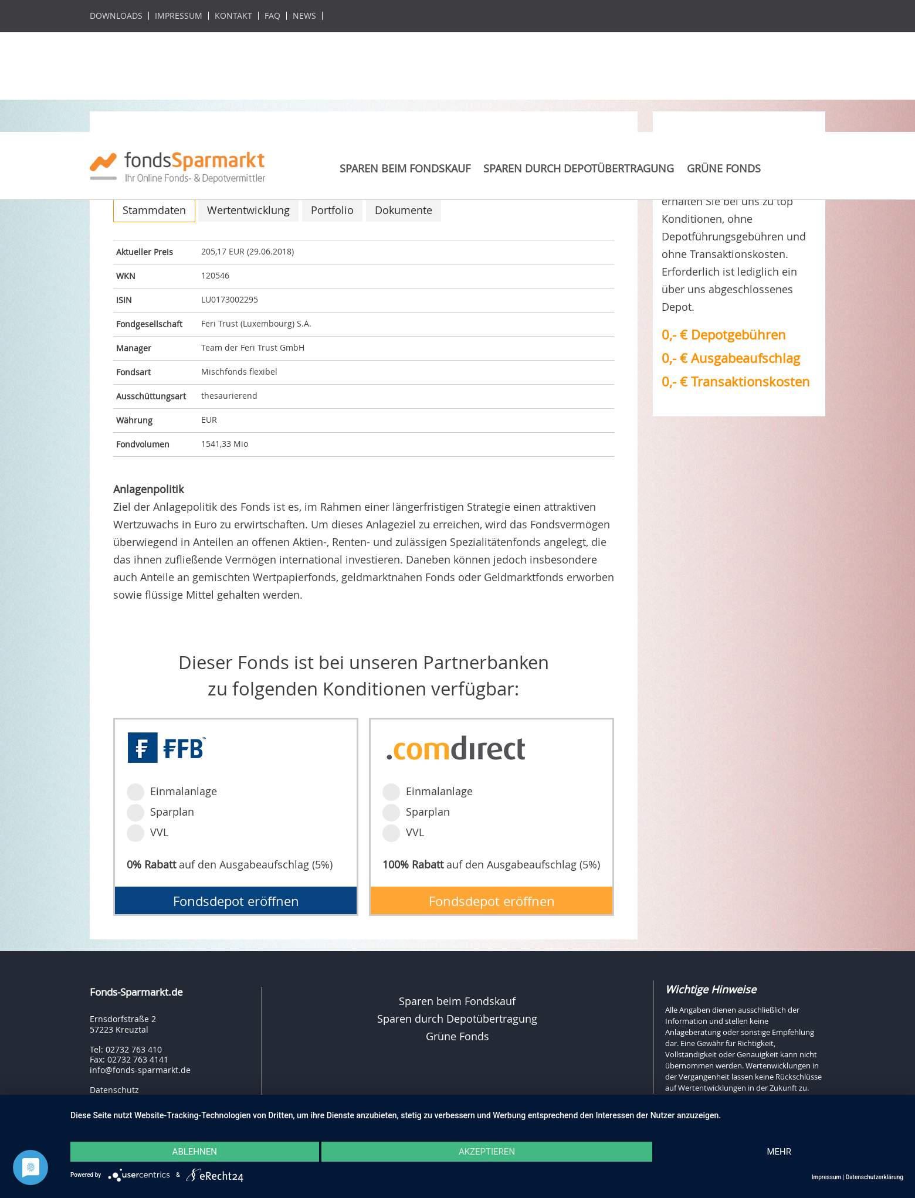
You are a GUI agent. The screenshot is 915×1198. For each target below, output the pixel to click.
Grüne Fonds (724, 168)
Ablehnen (194, 1151)
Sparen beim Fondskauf (405, 168)
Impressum (178, 16)
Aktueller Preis (144, 251)
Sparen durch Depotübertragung (578, 168)
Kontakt (233, 16)
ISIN (124, 300)
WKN (125, 275)
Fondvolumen (143, 444)
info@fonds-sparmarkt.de (140, 1069)
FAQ (272, 16)
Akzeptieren (487, 1151)
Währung (134, 420)
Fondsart (133, 372)
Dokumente (403, 210)
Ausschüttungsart (151, 396)
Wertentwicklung (248, 210)
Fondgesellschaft (149, 324)
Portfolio (332, 210)
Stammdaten (154, 210)
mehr (779, 1151)
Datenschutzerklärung (874, 1177)
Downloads (116, 16)
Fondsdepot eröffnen (236, 900)
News (304, 16)
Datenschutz (114, 1089)
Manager (133, 348)
